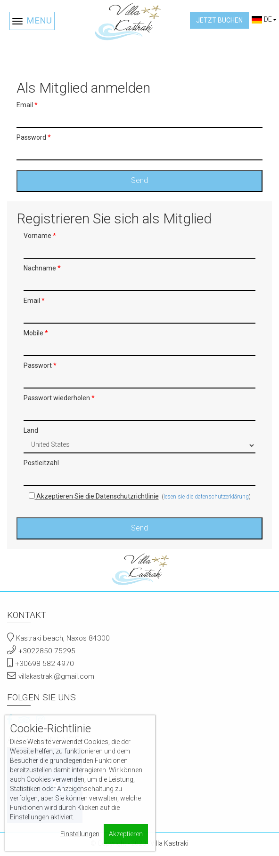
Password (33, 137)
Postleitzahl (41, 463)
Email (27, 105)
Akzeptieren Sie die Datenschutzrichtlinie (94, 496)
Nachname (42, 268)
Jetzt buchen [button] (219, 20)
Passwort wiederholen (59, 398)
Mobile (36, 333)
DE (264, 19)
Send (139, 180)
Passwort (40, 365)
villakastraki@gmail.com (56, 676)
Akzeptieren (126, 834)
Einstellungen (79, 834)
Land (31, 430)
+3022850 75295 (46, 651)
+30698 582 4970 (44, 663)
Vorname (40, 235)
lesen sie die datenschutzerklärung (206, 496)
